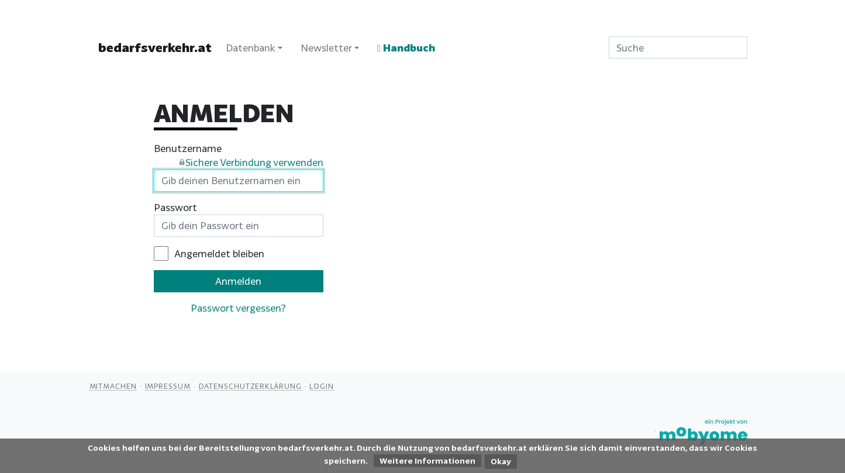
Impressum (168, 386)
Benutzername (238, 156)
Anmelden (238, 280)
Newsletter (326, 47)
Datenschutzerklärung (250, 386)
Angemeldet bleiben (219, 253)
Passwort (175, 207)
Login (321, 386)
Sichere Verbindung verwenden (254, 162)
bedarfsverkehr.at (155, 47)
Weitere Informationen (427, 460)
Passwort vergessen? (238, 307)
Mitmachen (113, 386)
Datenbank (250, 47)
